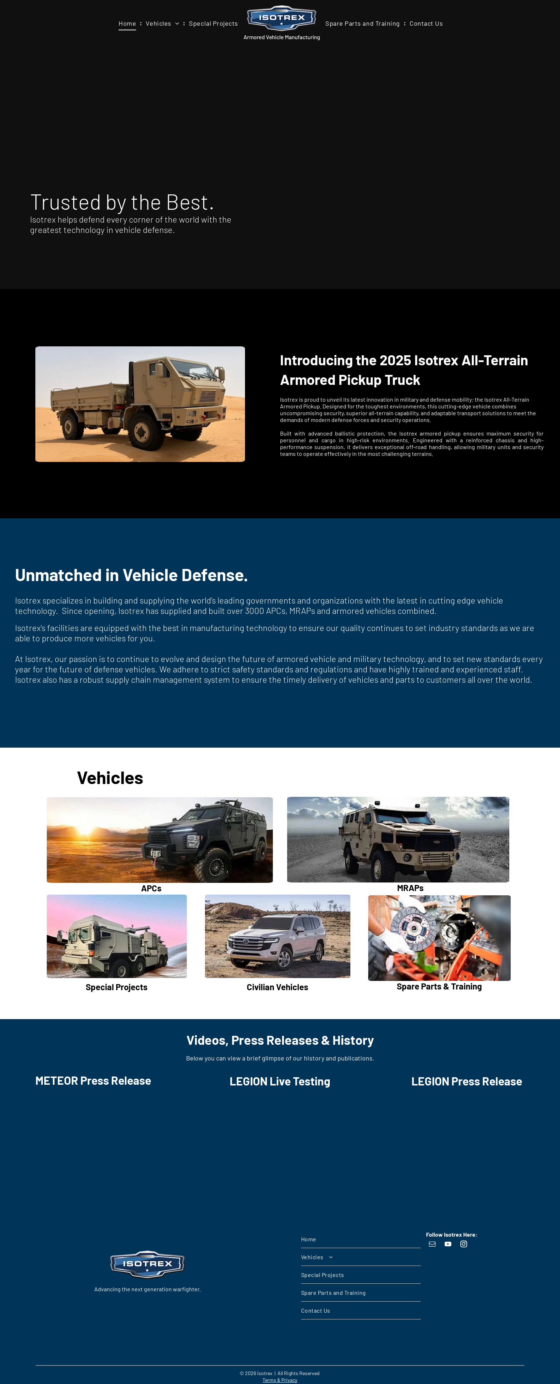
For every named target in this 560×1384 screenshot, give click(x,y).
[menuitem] (128, 23)
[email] (432, 1245)
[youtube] (448, 1245)
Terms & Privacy (279, 1380)
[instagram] (464, 1245)
